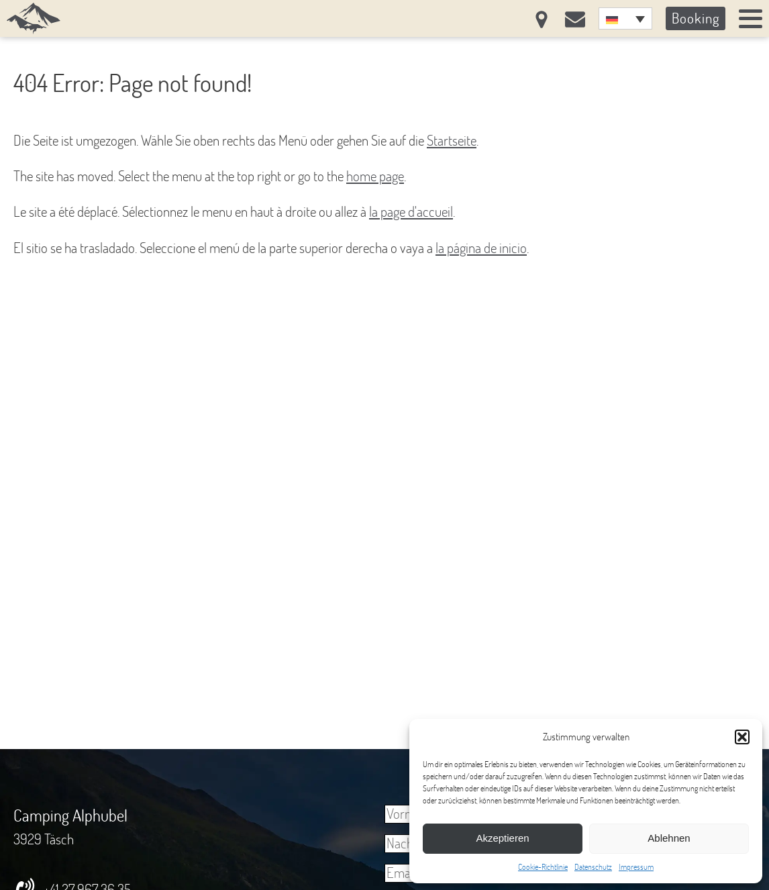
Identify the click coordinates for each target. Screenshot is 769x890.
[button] (742, 737)
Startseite (451, 140)
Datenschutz (593, 867)
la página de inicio (481, 247)
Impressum (636, 867)
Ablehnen (669, 838)
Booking (695, 18)
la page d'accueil (411, 211)
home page (375, 176)
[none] (625, 18)
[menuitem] (625, 18)
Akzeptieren (502, 838)
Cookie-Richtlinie (543, 867)
